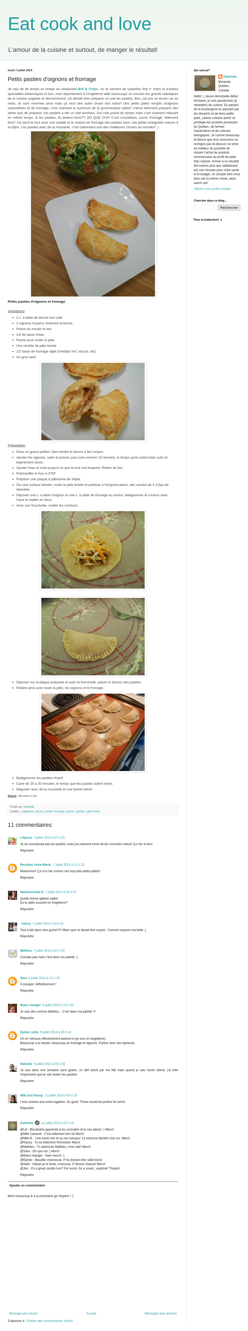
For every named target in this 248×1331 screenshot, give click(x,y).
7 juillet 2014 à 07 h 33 (49, 837)
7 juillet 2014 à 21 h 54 (49, 950)
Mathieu (26, 950)
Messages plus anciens (161, 1313)
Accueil (91, 1313)
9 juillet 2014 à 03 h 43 (55, 1032)
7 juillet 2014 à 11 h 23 (68, 865)
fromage (59, 811)
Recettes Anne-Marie (36, 865)
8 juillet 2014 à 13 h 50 (58, 1005)
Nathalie (26, 1064)
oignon (70, 811)
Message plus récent (23, 1313)
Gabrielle (26, 1123)
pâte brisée (93, 811)
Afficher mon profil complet (212, 189)
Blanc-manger (30, 1005)
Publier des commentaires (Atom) (50, 1321)
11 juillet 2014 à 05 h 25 (60, 1095)
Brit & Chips (88, 89)
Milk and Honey (31, 1095)
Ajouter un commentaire (27, 1185)
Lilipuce (26, 837)
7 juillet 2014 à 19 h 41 (48, 923)
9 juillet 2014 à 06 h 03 (49, 1064)
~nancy (25, 923)
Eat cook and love (79, 24)
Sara (23, 978)
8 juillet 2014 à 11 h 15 (44, 978)
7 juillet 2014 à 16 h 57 (60, 892)
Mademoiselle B (32, 892)
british (49, 811)
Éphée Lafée (29, 1032)
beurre (40, 811)
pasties (80, 811)
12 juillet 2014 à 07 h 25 (57, 1123)
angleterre (28, 811)
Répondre (27, 850)
